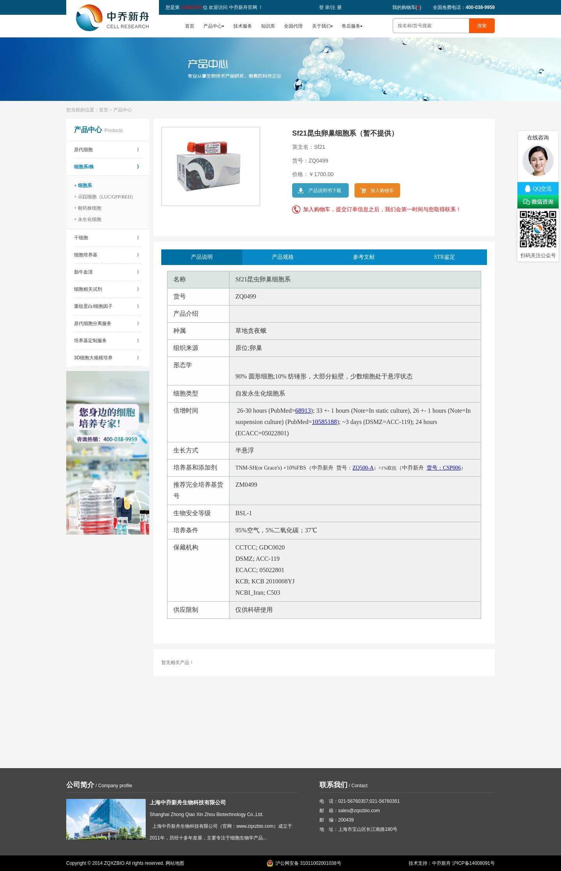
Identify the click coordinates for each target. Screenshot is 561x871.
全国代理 (293, 26)
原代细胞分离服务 (107, 323)
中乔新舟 (441, 863)
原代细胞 (107, 149)
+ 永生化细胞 (87, 219)
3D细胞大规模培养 (107, 357)
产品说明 (202, 257)
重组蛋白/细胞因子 (107, 306)
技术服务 (242, 26)
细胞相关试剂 (107, 289)
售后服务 (351, 26)
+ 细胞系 (83, 185)
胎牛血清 (107, 272)
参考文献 (364, 257)
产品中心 (212, 26)
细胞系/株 (107, 166)
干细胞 (107, 237)
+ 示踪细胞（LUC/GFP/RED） (105, 197)
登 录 (324, 7)
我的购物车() (407, 7)
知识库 (268, 26)
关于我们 (321, 26)
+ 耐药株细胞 (87, 208)
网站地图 (175, 863)
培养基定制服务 (107, 340)
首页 (189, 26)
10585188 (324, 422)
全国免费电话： (464, 7)
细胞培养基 (107, 254)
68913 (303, 410)
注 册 (336, 7)
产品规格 (283, 257)
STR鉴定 (444, 257)
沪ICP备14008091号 (473, 863)
